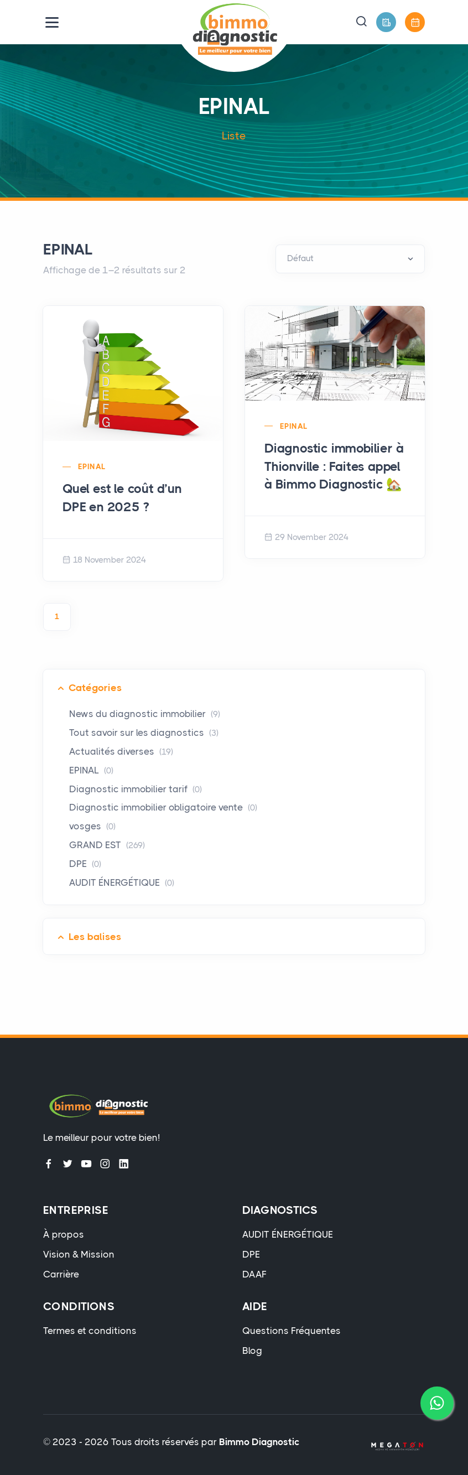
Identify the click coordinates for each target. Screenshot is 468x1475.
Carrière (61, 1274)
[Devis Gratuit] (386, 22)
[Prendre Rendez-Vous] (415, 22)
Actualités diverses (121, 751)
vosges (92, 826)
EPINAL (91, 466)
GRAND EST (107, 844)
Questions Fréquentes (291, 1330)
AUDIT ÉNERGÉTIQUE (121, 882)
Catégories (95, 687)
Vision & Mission (79, 1254)
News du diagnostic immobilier (144, 713)
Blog (252, 1350)
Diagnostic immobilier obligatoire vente (163, 807)
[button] (361, 22)
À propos (63, 1234)
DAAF (254, 1274)
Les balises (95, 936)
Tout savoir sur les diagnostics (144, 732)
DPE (85, 863)
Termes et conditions (90, 1330)
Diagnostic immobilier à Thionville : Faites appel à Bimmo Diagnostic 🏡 (333, 466)
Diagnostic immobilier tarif (135, 788)
